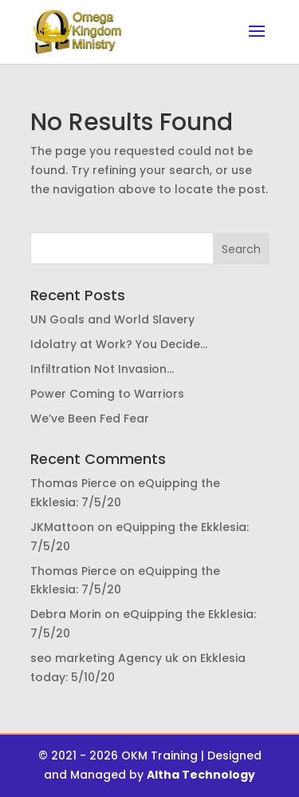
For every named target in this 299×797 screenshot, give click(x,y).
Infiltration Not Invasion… (102, 369)
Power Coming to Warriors (107, 394)
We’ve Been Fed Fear (89, 418)
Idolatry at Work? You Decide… (118, 344)
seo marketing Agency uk (104, 658)
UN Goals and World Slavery (112, 319)
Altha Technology (201, 775)
